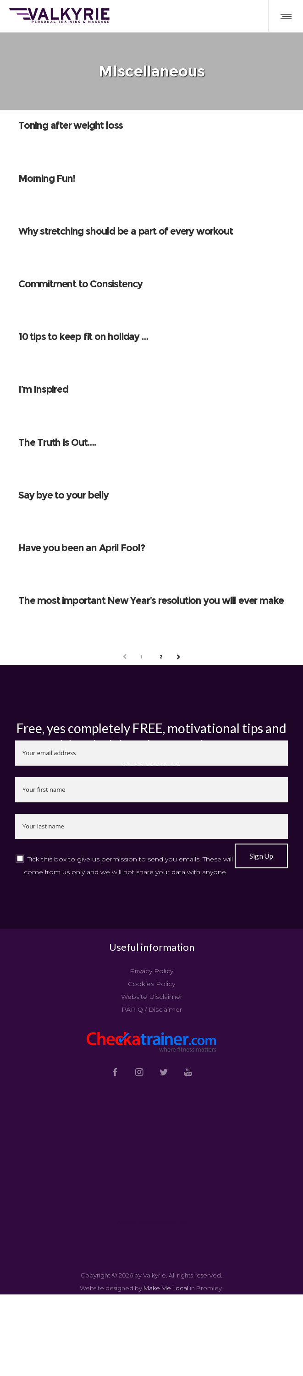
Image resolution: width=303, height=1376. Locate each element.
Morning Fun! (46, 179)
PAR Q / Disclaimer (151, 1010)
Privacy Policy (151, 971)
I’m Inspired (43, 389)
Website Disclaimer (151, 997)
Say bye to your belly (63, 495)
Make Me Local (165, 1288)
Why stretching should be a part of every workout (125, 231)
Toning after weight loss (70, 126)
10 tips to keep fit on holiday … (83, 337)
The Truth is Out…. (56, 443)
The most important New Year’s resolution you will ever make (151, 601)
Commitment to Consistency (80, 284)
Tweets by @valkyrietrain (151, 1222)
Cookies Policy (151, 984)
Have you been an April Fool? (81, 548)
